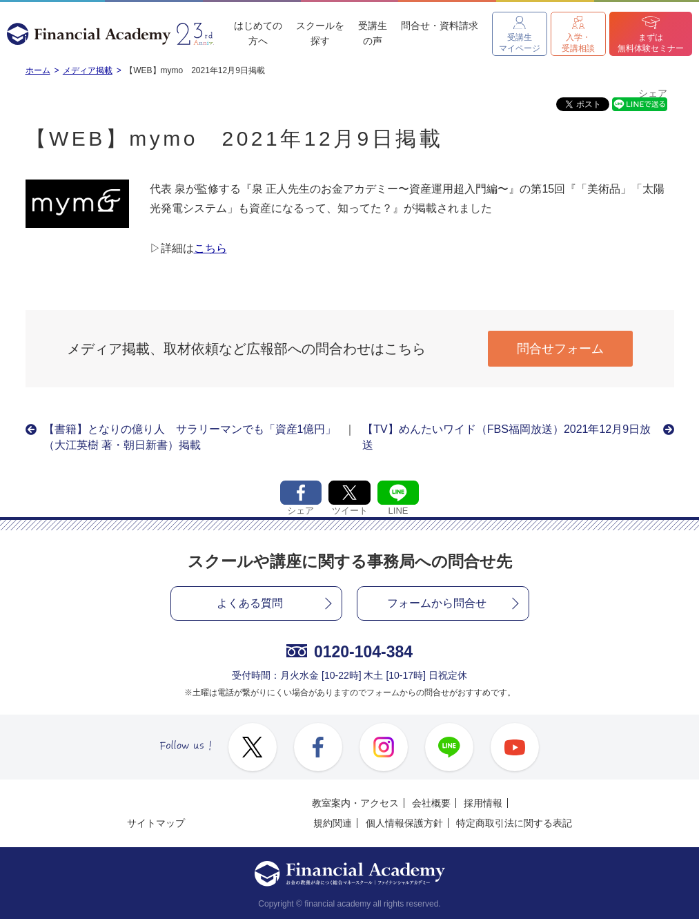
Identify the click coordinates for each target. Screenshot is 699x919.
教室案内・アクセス (355, 803)
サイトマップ (156, 823)
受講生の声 (372, 33)
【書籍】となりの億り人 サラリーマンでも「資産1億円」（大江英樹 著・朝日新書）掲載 (190, 436)
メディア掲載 (87, 70)
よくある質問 (250, 603)
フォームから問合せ (436, 603)
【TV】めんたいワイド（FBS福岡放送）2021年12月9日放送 (506, 436)
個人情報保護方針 (404, 823)
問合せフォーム (560, 349)
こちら (210, 248)
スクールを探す (320, 33)
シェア (652, 93)
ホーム (38, 70)
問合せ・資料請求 (439, 25)
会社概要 (431, 803)
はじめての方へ (258, 33)
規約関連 (332, 823)
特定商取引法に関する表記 (514, 823)
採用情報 (483, 803)
